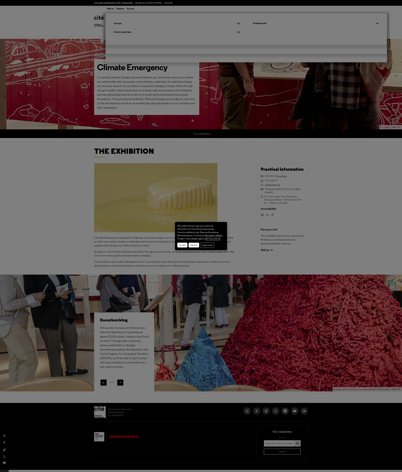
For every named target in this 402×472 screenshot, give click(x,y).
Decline (194, 245)
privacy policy (213, 238)
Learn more (207, 245)
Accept (182, 245)
